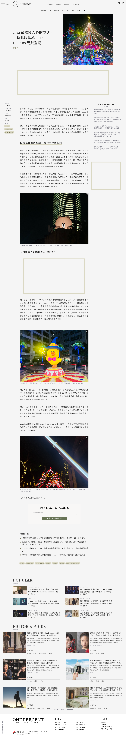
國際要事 (56, 11)
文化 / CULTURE (60, 727)
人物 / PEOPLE (80, 722)
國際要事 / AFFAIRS (61, 724)
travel (7, 126)
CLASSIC (7, 105)
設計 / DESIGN (80, 727)
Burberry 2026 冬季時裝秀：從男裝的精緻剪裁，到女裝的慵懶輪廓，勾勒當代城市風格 (107, 141)
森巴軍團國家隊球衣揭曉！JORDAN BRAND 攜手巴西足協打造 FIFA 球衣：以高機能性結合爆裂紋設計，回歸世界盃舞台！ (107, 119)
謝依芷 (15, 48)
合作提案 (110, 729)
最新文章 (43, 11)
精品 (63, 11)
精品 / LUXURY (80, 724)
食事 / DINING (59, 729)
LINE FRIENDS (9, 132)
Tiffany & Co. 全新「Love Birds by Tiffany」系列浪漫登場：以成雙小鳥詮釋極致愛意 (107, 127)
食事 (78, 11)
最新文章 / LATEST (61, 722)
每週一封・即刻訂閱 (54, 518)
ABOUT (103, 722)
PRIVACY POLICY (106, 726)
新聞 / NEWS (80, 729)
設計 (73, 11)
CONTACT (104, 724)
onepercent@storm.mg (38, 733)
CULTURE (8, 110)
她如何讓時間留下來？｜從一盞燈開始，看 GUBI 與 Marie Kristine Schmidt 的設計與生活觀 (107, 111)
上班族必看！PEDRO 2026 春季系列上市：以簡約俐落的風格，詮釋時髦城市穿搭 (107, 148)
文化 (68, 11)
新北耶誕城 (9, 129)
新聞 (84, 11)
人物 (50, 11)
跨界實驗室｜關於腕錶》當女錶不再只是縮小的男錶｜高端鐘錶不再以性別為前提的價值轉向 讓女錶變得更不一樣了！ (107, 134)
